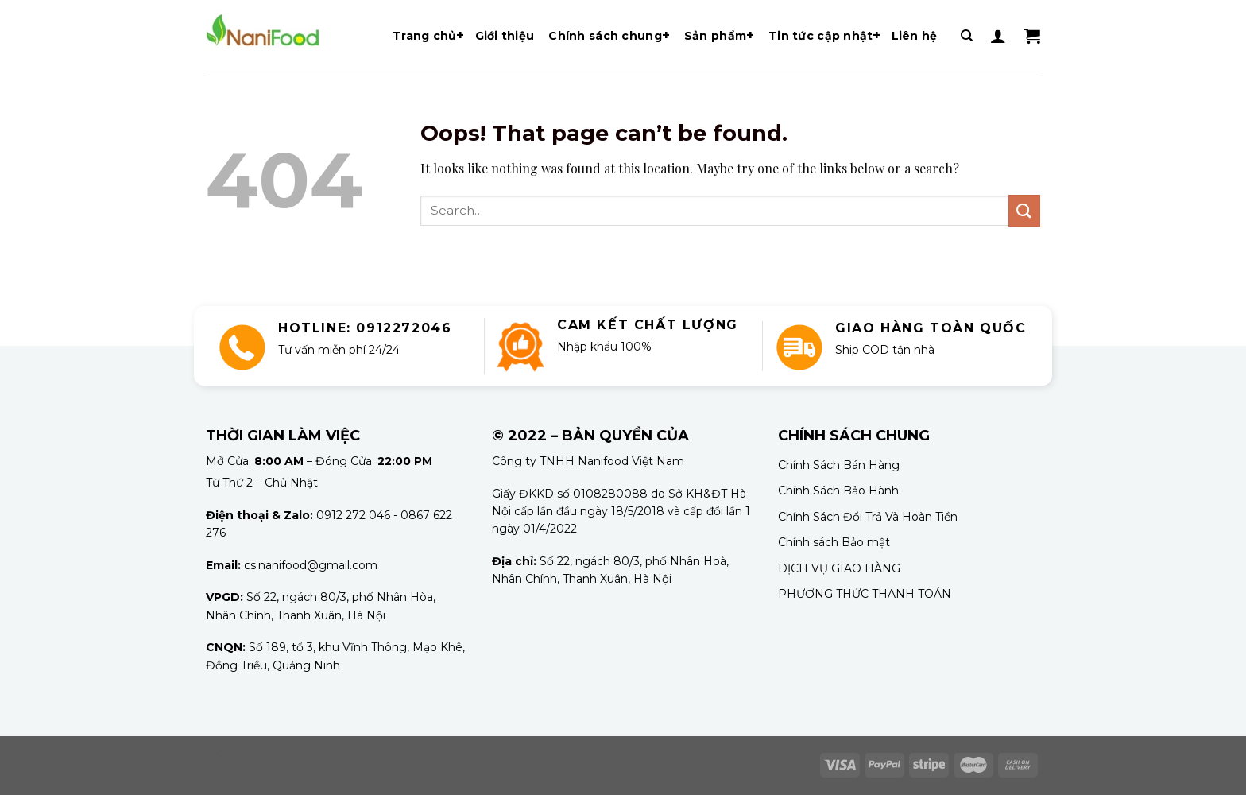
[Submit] (1024, 210)
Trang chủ (425, 36)
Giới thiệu (505, 36)
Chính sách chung (604, 36)
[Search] (967, 36)
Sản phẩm (715, 36)
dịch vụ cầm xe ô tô (263, 753)
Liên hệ (915, 36)
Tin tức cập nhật (820, 36)
